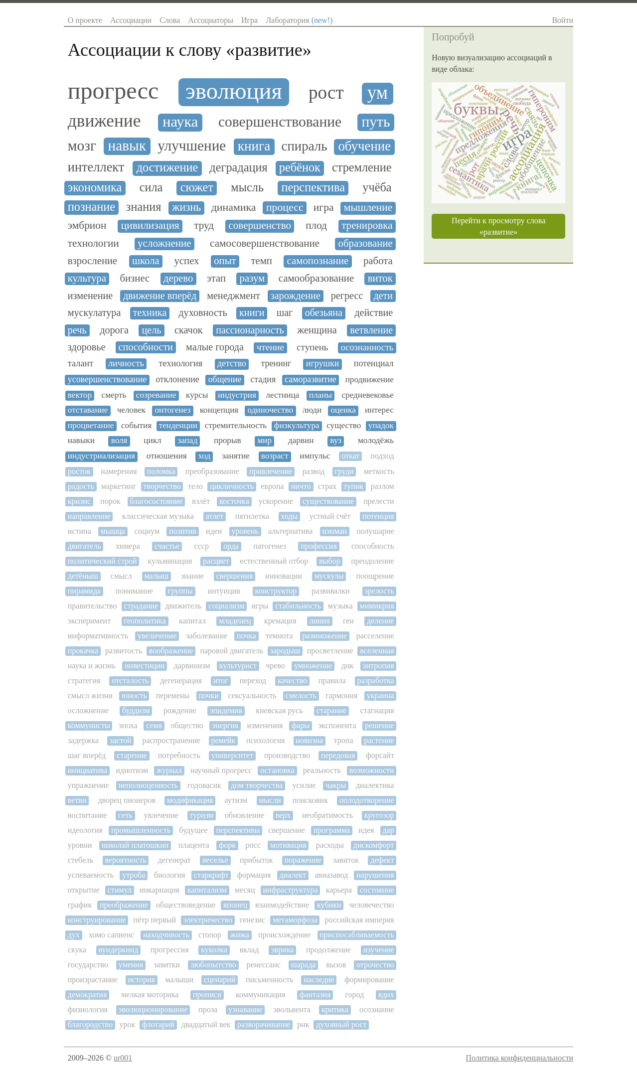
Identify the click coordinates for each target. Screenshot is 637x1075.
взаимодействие (282, 905)
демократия (87, 994)
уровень (244, 531)
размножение (324, 635)
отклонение (177, 379)
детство (231, 363)
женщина (316, 329)
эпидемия (226, 710)
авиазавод (331, 875)
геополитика (145, 620)
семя (154, 725)
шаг (285, 312)
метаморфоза (295, 920)
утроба (133, 875)
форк (227, 845)
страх (327, 486)
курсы (197, 395)
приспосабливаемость (356, 934)
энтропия (378, 665)
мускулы (329, 576)
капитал (192, 620)
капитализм (207, 890)
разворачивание (264, 1024)
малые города (215, 346)
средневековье (367, 395)
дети (383, 295)
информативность (98, 635)
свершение (286, 830)
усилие (304, 785)
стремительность (236, 425)
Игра (249, 20)
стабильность (298, 606)
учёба (376, 187)
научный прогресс (221, 770)
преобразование (212, 471)
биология (169, 875)
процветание (91, 425)
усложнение (164, 243)
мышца (113, 531)
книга (254, 146)
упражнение (88, 785)
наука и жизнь (92, 665)
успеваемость (91, 875)
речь (77, 329)
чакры (335, 785)
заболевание (206, 635)
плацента (193, 845)
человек (131, 410)
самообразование (316, 278)
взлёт (201, 501)
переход (253, 680)
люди (312, 410)
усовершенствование (107, 379)
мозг (82, 146)
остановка (277, 770)
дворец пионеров (127, 800)
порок (110, 501)
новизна (309, 740)
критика (335, 1009)
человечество (371, 905)
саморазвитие (310, 379)
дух (74, 934)
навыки (81, 440)
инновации (283, 576)
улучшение (192, 146)
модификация (190, 800)
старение (132, 755)
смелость (301, 695)
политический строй (102, 561)
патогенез (269, 546)
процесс (285, 207)
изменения (265, 725)
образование (365, 243)
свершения (234, 576)
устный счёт (330, 516)
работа (378, 260)
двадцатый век (206, 1024)
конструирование (97, 920)
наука (180, 122)
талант (80, 363)
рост (326, 93)
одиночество (271, 410)
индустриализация (101, 456)
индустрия (237, 395)
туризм (202, 815)
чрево (275, 665)
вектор (80, 395)
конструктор (276, 591)
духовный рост (341, 1024)
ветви (77, 800)
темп (261, 260)
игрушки (322, 363)
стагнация (377, 710)
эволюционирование (153, 1009)
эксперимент (89, 620)
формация (254, 875)
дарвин (301, 440)
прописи (207, 994)
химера (128, 546)
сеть (125, 815)
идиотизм (132, 770)
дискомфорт (373, 845)
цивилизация (150, 225)
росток (79, 471)
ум (377, 93)
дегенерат (174, 860)
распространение (171, 740)
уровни (80, 845)
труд (204, 225)
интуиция (224, 591)
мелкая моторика (149, 994)
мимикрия (377, 606)
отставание (88, 410)
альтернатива (290, 531)
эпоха (128, 725)
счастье (167, 546)
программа (332, 830)
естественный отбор (274, 561)
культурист (238, 665)
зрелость (379, 591)
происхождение (284, 934)
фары (301, 725)
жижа (239, 934)
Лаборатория (299, 20)
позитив (182, 531)
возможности (371, 770)
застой (121, 740)
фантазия (315, 994)
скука (77, 949)
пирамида (84, 591)
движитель (183, 606)
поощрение (375, 576)
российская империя (359, 920)
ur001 (123, 1058)
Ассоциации (131, 20)
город (354, 994)
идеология (85, 830)
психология (265, 740)
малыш (156, 576)
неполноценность (148, 785)
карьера (339, 890)
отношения (167, 456)
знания (143, 206)
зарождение (295, 295)
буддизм (136, 710)
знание (192, 576)
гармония (341, 695)
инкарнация (159, 890)
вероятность (126, 860)
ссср (201, 546)
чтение (270, 347)
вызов (336, 964)
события (136, 425)
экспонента (337, 725)
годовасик (204, 785)
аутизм (235, 800)
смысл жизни (90, 695)
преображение (124, 905)
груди (343, 471)
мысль (247, 187)
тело (195, 486)
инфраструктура (290, 890)
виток (380, 278)
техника (150, 312)
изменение (90, 295)
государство (88, 964)
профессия (319, 546)
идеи (214, 531)
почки (208, 695)
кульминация (170, 561)
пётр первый (155, 920)
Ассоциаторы (210, 20)
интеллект (96, 167)
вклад (249, 949)
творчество (162, 486)
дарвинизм (192, 665)
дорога (114, 329)
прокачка (83, 650)
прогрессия (170, 949)
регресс (347, 295)
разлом (382, 486)
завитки (167, 964)
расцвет (216, 561)
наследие (319, 979)
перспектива (313, 187)
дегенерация (181, 680)
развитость (123, 650)
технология (181, 363)
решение (379, 725)
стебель (81, 860)
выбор (329, 561)
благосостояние (156, 501)
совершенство (259, 225)
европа (272, 486)
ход (204, 456)
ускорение (276, 501)
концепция (219, 410)
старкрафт (211, 875)
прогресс (113, 91)
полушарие (375, 531)
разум (252, 278)
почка (246, 635)
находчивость (166, 934)
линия (320, 620)
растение (379, 740)
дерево (178, 278)
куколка (214, 949)
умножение (313, 665)
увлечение (161, 815)
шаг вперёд (87, 755)
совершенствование (279, 122)
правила (332, 680)
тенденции (178, 425)
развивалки (330, 591)
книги (251, 312)
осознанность (367, 347)
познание (91, 206)
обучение (364, 146)
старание (332, 710)
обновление (244, 815)
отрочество (375, 964)
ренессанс (264, 964)
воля (119, 440)
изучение (378, 949)
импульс (315, 456)
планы (320, 395)
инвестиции (144, 665)
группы (180, 591)
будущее (193, 830)
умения (131, 964)
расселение (375, 635)
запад (187, 440)
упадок (381, 425)
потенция (378, 516)
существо (343, 425)
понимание (134, 591)
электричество (207, 920)
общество (186, 725)
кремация (280, 620)
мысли (270, 800)
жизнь (186, 207)
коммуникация (260, 994)
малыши (179, 979)
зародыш (285, 650)
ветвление (371, 329)
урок (128, 1024)
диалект (293, 875)
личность (126, 363)
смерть (114, 395)
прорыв (227, 440)
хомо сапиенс (111, 934)
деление (380, 620)
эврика (282, 949)
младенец (235, 620)
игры (259, 606)
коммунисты (89, 725)
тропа (343, 740)
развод (314, 471)
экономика (95, 187)
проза (207, 1009)
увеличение (157, 635)
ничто (301, 486)
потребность (179, 755)
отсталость (130, 680)
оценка (342, 410)
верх (283, 815)
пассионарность (250, 329)
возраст (275, 456)
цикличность (232, 486)
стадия (263, 379)
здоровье (87, 346)
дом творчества (257, 785)
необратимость (327, 815)
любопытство (213, 964)
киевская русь (279, 710)
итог (220, 680)
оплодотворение (366, 800)
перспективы (238, 830)
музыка (340, 606)
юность (134, 695)
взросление (93, 260)
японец (235, 905)
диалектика (375, 785)
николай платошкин (135, 845)
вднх (386, 994)
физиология (88, 1009)
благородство (90, 1024)
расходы (330, 845)
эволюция (233, 91)
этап (216, 278)
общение (225, 379)
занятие (236, 456)
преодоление (372, 561)
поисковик (310, 800)
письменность (270, 979)
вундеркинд (119, 949)
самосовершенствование (264, 243)
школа (145, 260)
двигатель (84, 546)
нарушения (375, 875)
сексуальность (252, 695)
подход (382, 456)
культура (87, 278)
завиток (346, 860)
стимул (120, 890)
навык (127, 146)
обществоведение (185, 905)
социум (147, 531)
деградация (238, 167)
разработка (375, 680)
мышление (368, 207)
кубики (329, 905)
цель (151, 329)
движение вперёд (159, 295)
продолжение (328, 949)
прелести (378, 501)
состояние (377, 890)
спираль (304, 146)
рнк (303, 1024)
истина (79, 531)
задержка (83, 740)
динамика (233, 207)
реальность (322, 770)
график (80, 905)
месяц (245, 890)
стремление (362, 167)
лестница (282, 395)
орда (231, 546)
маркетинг (118, 486)
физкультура (296, 425)
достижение (167, 167)
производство (287, 755)
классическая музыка (158, 516)
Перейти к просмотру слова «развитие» (498, 226)
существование (328, 501)
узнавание (245, 1009)
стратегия (84, 680)
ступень (312, 347)
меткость (379, 471)
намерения (119, 471)
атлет (214, 516)
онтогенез (172, 410)
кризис (79, 501)
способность (372, 546)
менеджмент (233, 295)
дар (388, 830)
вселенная (377, 650)
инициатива (88, 770)
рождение (179, 710)
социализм (226, 606)
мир (264, 440)
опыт (225, 260)
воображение (171, 650)
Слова (169, 20)
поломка (161, 471)
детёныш (83, 576)
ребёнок (299, 167)
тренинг (276, 363)
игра (324, 207)
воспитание (87, 815)
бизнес (135, 278)
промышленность (140, 830)
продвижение (369, 379)
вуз (335, 440)
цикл (152, 440)
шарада (303, 964)
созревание (156, 395)
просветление (330, 650)
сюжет (196, 187)
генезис (252, 920)
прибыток (256, 860)
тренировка (366, 225)
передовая (338, 755)
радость (81, 486)
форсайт (380, 755)
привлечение (271, 471)
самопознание (318, 260)
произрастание (93, 979)
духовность (202, 312)
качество (292, 680)
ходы (289, 516)
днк (347, 665)
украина (380, 695)
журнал (169, 770)
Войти (562, 20)
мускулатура (94, 312)
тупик (354, 486)
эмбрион (87, 225)
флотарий (158, 1024)
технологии (93, 243)
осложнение (88, 710)
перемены (172, 695)
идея (366, 830)
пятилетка (252, 516)
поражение (303, 860)
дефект (382, 860)
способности (146, 346)
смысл (121, 576)
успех (186, 260)
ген (348, 620)
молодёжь (376, 440)
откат (350, 456)
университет (232, 755)
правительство (92, 606)
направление (89, 516)
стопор (209, 934)
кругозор (379, 815)
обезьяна (323, 312)
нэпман (334, 531)
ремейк (223, 740)
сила (151, 187)
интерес (379, 410)
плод (316, 225)
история (141, 979)
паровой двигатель (231, 650)
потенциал (374, 363)
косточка (234, 501)
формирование (369, 979)
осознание (376, 1009)
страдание (141, 606)
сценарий (220, 979)
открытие (84, 890)
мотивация (288, 845)
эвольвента (292, 1009)
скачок (188, 329)
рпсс (253, 845)
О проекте (85, 20)
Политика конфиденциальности (520, 1058)
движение (104, 121)
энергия (225, 725)
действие (373, 312)
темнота (279, 635)
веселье (215, 860)
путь (376, 122)
